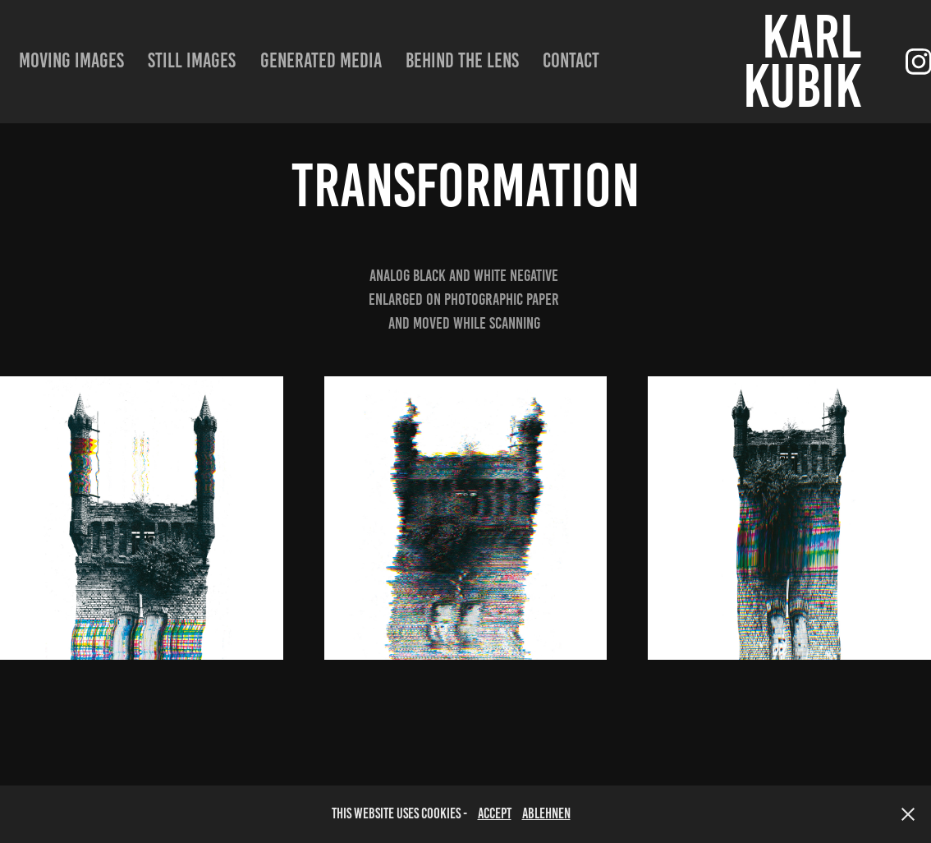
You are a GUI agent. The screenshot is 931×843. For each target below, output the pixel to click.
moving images (71, 60)
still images (192, 60)
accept (494, 813)
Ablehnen (546, 813)
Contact (571, 60)
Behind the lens (462, 60)
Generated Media (321, 60)
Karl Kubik (808, 61)
